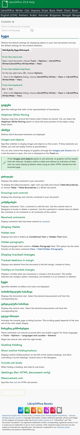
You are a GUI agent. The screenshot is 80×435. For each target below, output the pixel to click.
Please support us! (13, 392)
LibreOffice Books (40, 403)
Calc (27, 10)
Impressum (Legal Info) (11, 415)
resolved (46, 221)
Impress (35, 10)
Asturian (43, 15)
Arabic (33, 15)
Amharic (23, 15)
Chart (67, 10)
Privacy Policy (27, 415)
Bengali (66, 15)
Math (59, 10)
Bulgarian (55, 15)
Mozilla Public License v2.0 (42, 420)
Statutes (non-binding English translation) (50, 415)
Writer (19, 10)
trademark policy (63, 427)
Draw (45, 10)
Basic (75, 10)
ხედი (5, 36)
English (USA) (9, 15)
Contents (6, 21)
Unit (15, 382)
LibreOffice (7, 10)
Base (52, 10)
